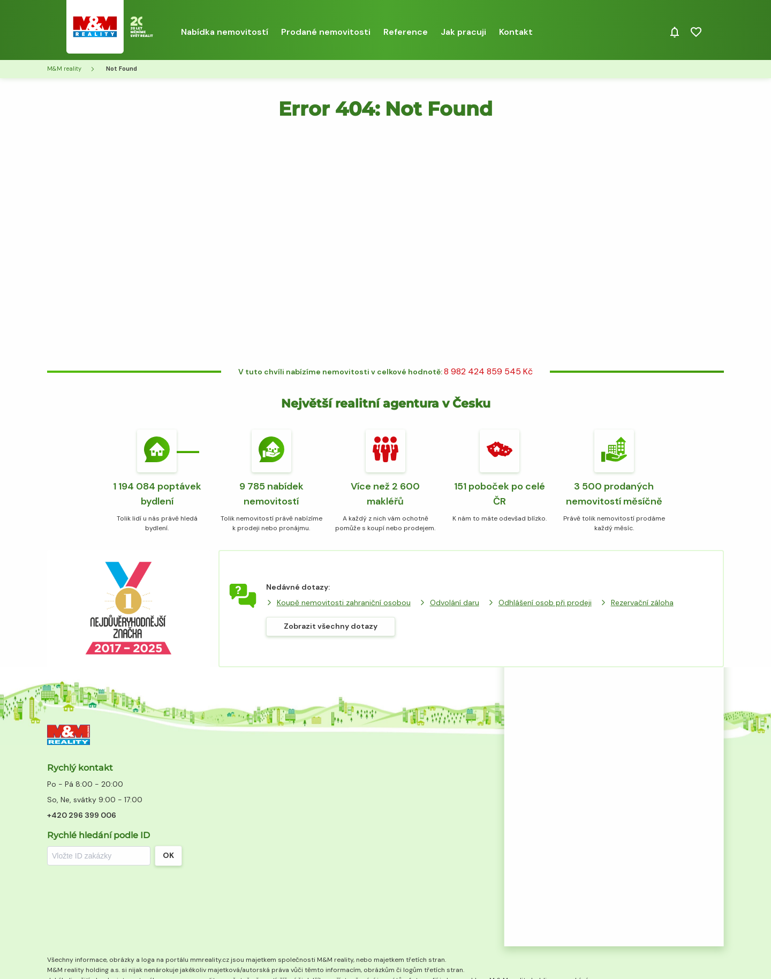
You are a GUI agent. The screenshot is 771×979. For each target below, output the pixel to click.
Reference (405, 31)
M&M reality (64, 68)
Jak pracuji (463, 31)
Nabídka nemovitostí (224, 31)
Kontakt (516, 31)
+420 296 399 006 (81, 815)
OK (168, 855)
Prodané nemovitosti (326, 31)
